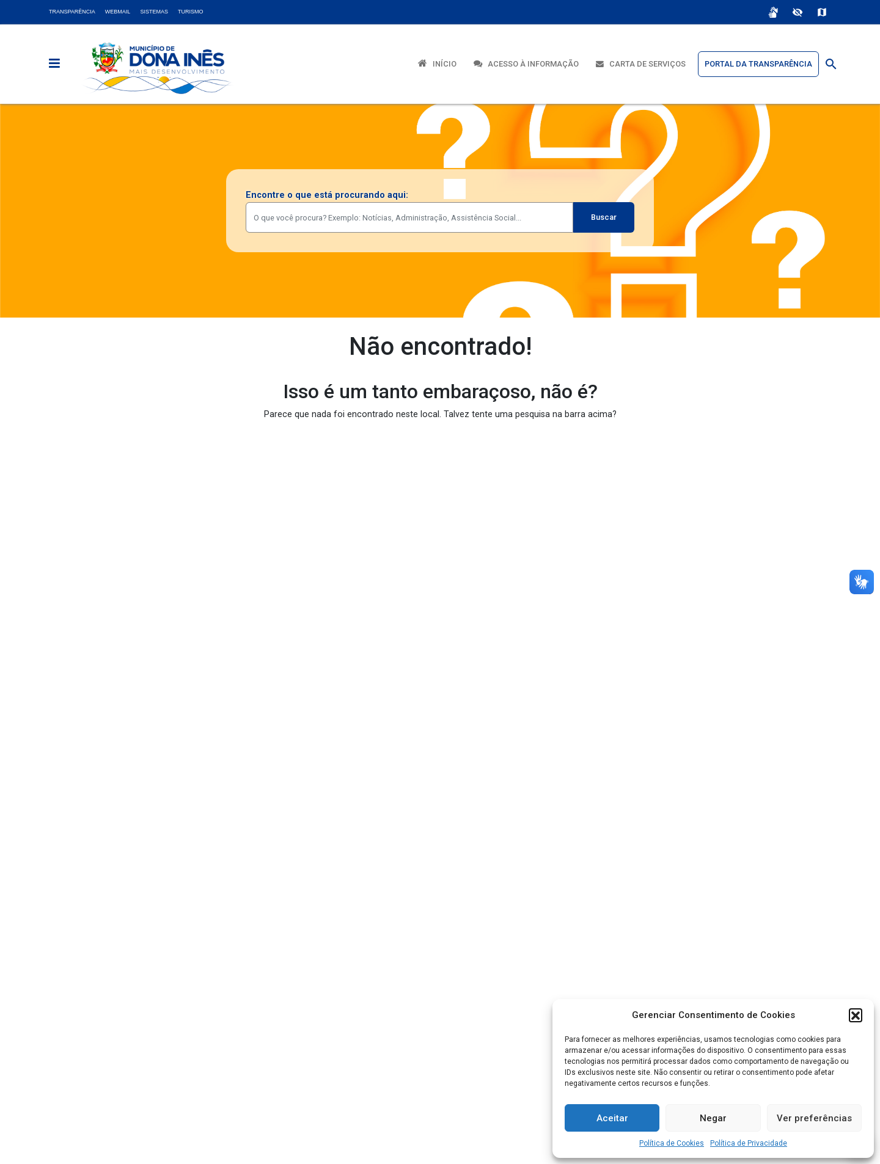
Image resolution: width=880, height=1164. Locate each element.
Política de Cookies (671, 1143)
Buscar (604, 217)
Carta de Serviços (641, 63)
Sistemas (154, 12)
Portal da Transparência (758, 63)
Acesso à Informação (526, 63)
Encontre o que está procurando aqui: (327, 195)
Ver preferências (814, 1118)
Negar (713, 1118)
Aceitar (612, 1118)
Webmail (118, 12)
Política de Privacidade (748, 1143)
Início (437, 63)
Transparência (72, 12)
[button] (855, 1015)
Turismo (191, 12)
